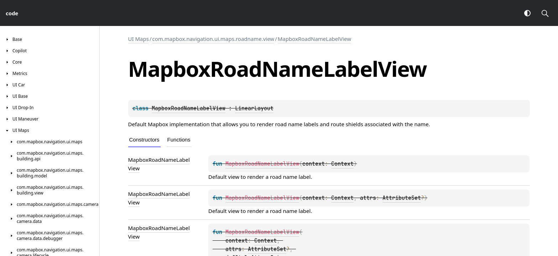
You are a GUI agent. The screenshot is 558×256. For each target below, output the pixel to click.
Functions (179, 140)
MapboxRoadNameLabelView (314, 38)
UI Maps (138, 38)
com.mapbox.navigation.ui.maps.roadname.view (213, 38)
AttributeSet (401, 198)
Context (342, 163)
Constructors (144, 140)
